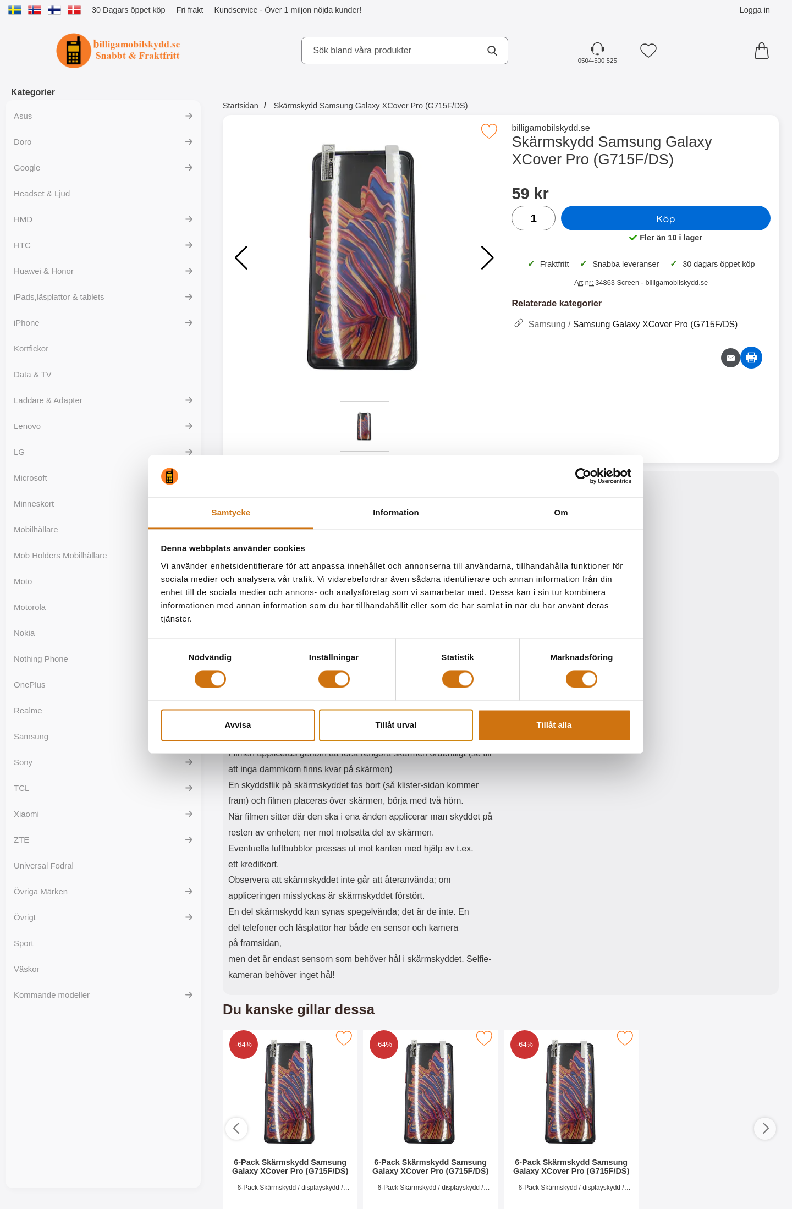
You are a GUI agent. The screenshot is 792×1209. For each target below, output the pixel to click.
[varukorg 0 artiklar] (764, 51)
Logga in (755, 10)
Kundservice (235, 10)
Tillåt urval (396, 724)
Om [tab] (561, 512)
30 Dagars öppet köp (129, 10)
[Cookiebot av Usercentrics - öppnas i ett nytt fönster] (583, 476)
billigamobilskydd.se (551, 128)
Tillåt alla (554, 724)
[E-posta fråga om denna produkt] (730, 357)
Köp (665, 218)
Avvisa (238, 724)
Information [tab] (396, 512)
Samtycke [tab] (231, 512)
